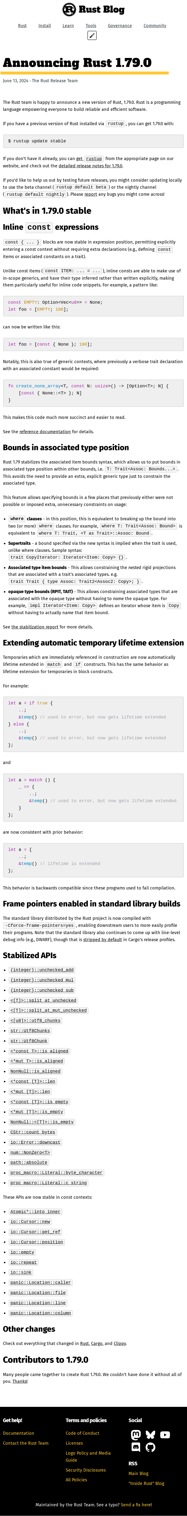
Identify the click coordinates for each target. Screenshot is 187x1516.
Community (155, 25)
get (89, 159)
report (90, 194)
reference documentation (45, 432)
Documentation (18, 1433)
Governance (120, 25)
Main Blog (138, 1473)
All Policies (76, 1480)
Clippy (120, 1343)
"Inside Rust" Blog (146, 1483)
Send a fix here (136, 1505)
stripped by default (102, 940)
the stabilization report (34, 627)
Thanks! (20, 1381)
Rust (22, 25)
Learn (68, 25)
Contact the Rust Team (25, 1443)
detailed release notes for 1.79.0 (90, 166)
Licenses (74, 1443)
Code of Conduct (82, 1433)
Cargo (97, 1343)
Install (44, 25)
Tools (91, 25)
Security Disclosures (86, 1470)
